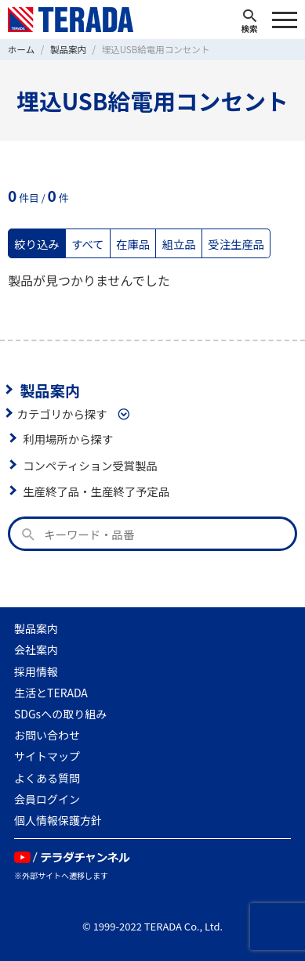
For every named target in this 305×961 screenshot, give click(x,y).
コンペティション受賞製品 (90, 465)
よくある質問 (47, 778)
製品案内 (50, 390)
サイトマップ (47, 756)
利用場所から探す (68, 438)
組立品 (179, 244)
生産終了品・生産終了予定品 (96, 491)
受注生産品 (236, 244)
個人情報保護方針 (58, 820)
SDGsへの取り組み (60, 714)
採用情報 (36, 671)
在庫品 (133, 244)
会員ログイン (47, 799)
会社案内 (36, 649)
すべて (87, 244)
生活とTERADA (51, 692)
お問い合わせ (47, 735)
